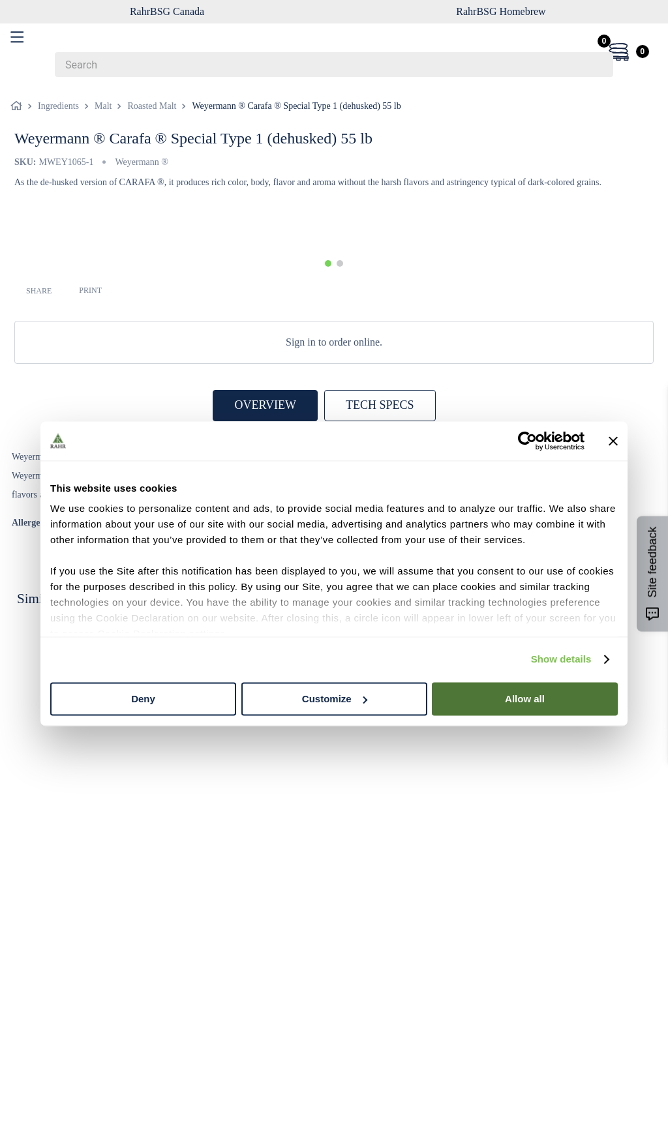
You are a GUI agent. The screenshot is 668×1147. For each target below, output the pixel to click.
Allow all (525, 698)
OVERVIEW (265, 404)
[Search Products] (597, 64)
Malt (103, 106)
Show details (561, 658)
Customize (334, 698)
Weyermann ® (141, 162)
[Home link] (18, 106)
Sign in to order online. (334, 342)
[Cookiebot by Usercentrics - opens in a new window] (527, 441)
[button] (328, 263)
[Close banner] (613, 440)
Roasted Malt (151, 106)
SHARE (39, 290)
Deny (143, 698)
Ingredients (58, 106)
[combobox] (334, 64)
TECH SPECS (380, 404)
